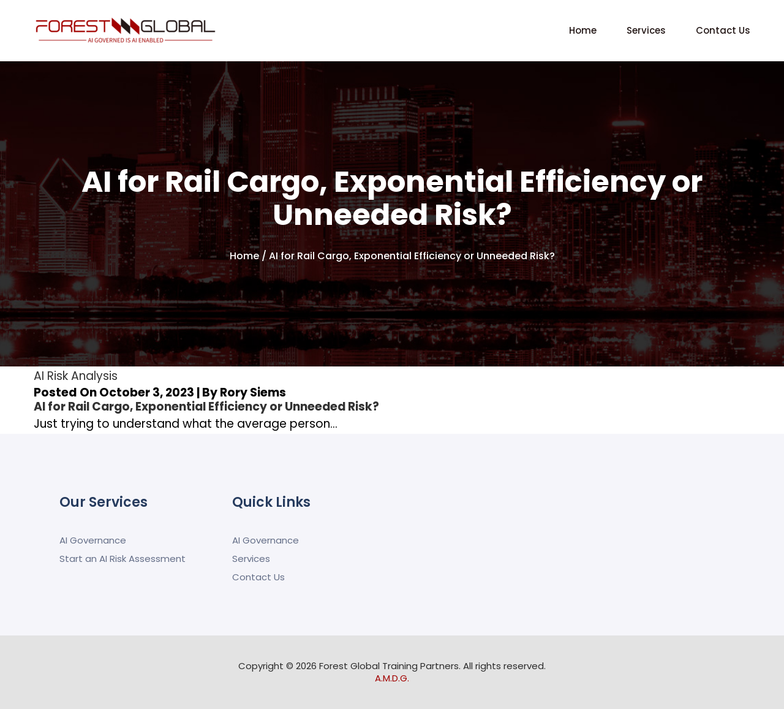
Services (646, 31)
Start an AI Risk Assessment (122, 558)
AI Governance (92, 540)
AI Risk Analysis (76, 376)
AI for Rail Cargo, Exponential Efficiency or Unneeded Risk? (209, 406)
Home (583, 31)
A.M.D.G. (392, 678)
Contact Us (723, 31)
